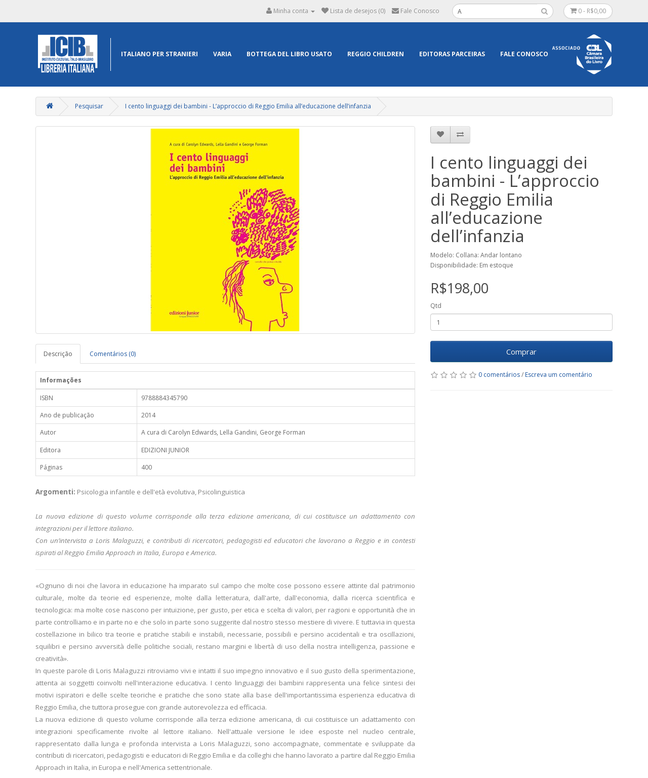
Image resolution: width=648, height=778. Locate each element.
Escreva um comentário (558, 374)
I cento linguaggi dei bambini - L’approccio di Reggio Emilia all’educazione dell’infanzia (248, 106)
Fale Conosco (524, 54)
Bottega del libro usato (289, 54)
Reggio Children (375, 54)
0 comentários (499, 374)
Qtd (435, 305)
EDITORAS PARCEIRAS (452, 54)
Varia (222, 54)
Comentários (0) (113, 353)
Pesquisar (89, 106)
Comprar (521, 351)
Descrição (58, 353)
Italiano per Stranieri (159, 54)
